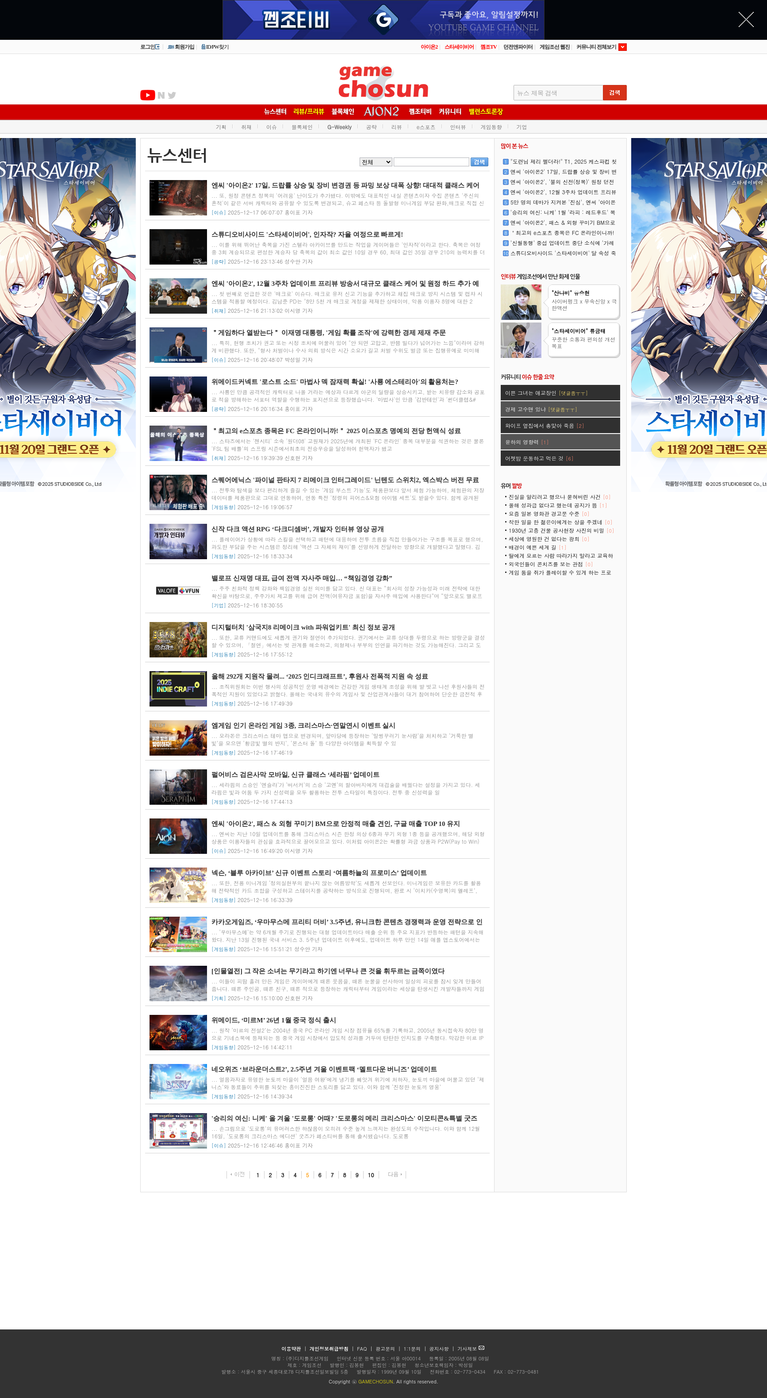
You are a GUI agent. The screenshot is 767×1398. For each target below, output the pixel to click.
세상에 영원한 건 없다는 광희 (549, 538)
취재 (246, 127)
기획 (221, 127)
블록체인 (302, 127)
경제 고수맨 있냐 (541, 409)
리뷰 (396, 127)
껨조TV (488, 47)
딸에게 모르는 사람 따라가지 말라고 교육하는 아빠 (561, 558)
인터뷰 (458, 127)
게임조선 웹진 (555, 47)
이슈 (271, 127)
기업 (522, 127)
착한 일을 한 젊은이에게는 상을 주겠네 (560, 522)
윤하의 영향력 (526, 442)
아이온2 (429, 47)
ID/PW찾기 (215, 47)
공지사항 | (443, 1348)
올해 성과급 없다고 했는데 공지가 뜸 (558, 505)
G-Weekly (339, 127)
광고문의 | (388, 1348)
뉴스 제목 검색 (537, 93)
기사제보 (470, 1348)
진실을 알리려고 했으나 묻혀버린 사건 (559, 496)
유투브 (147, 95)
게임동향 (491, 127)
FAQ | (365, 1348)
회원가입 (180, 47)
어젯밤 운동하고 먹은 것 (539, 458)
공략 (371, 127)
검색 (479, 161)
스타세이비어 (459, 47)
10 (371, 1175)
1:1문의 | (416, 1348)
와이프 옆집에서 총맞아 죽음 (544, 425)
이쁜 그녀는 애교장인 (546, 392)
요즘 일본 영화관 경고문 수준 (549, 513)
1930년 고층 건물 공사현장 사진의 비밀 (561, 530)
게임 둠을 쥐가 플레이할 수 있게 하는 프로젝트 (560, 575)
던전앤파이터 (518, 47)
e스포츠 (426, 127)
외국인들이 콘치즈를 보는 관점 (551, 564)
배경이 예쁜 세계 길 (537, 547)
